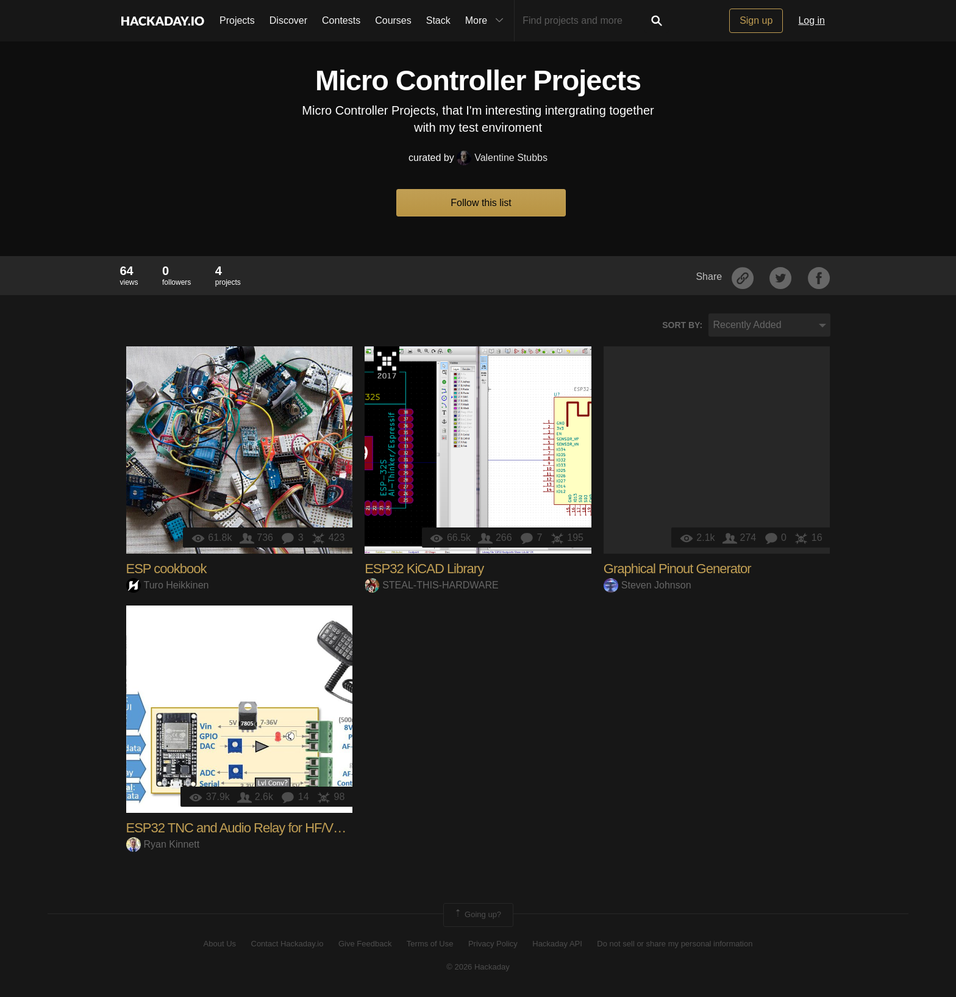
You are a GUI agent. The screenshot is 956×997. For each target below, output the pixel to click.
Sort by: (682, 325)
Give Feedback (364, 943)
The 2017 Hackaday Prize (386, 364)
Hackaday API (557, 943)
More (487, 20)
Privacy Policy (493, 943)
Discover (288, 20)
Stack (438, 20)
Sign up (756, 20)
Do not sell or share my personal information (674, 943)
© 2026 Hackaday (478, 966)
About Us (220, 943)
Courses (393, 20)
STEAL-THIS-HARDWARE (432, 585)
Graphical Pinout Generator (677, 568)
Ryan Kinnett (163, 844)
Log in (811, 20)
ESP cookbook (166, 568)
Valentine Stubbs (502, 157)
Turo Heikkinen (167, 585)
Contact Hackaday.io (287, 943)
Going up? (477, 914)
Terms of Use (430, 943)
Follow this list (481, 203)
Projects (237, 20)
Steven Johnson (647, 585)
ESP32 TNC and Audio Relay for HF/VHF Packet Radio (276, 827)
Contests (341, 20)
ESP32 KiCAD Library (424, 568)
